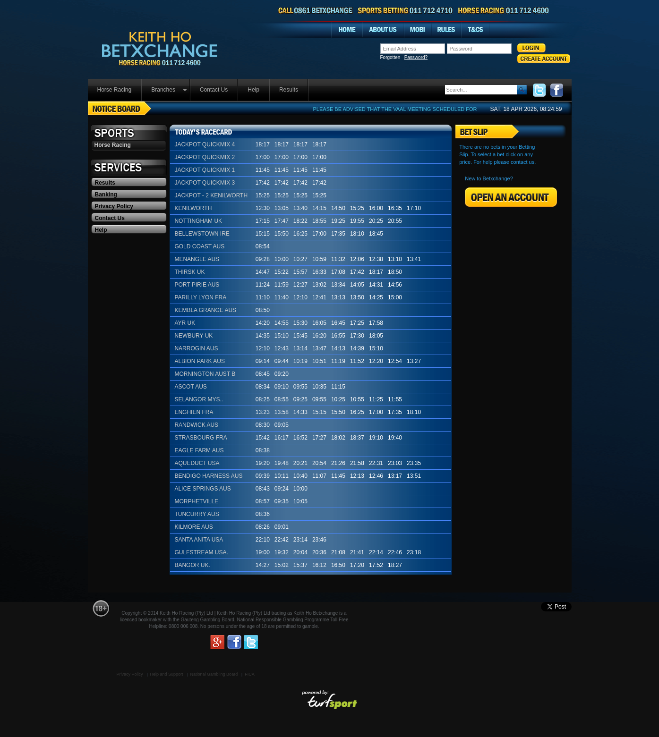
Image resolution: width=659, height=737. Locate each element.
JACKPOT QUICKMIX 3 (204, 182)
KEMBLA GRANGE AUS (205, 310)
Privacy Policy (114, 206)
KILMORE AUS (193, 527)
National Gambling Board (214, 674)
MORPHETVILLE (196, 501)
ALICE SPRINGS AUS (202, 488)
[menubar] (198, 90)
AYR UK (184, 323)
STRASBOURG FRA (200, 437)
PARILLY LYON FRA (200, 297)
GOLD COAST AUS (199, 246)
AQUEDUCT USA (196, 463)
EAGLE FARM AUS (198, 450)
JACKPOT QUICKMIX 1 (204, 170)
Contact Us (214, 89)
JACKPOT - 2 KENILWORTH (211, 195)
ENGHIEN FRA (193, 412)
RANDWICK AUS (196, 425)
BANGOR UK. (192, 565)
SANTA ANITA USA (198, 539)
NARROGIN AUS (196, 348)
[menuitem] (115, 90)
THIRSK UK (189, 272)
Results (288, 89)
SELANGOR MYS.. (198, 399)
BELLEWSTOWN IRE (201, 233)
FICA (250, 674)
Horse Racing (114, 89)
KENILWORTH (193, 208)
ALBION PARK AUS (199, 361)
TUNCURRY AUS (196, 514)
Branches (163, 89)
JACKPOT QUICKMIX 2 (204, 157)
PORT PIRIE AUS (196, 284)
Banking (106, 194)
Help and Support (166, 674)
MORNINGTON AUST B (204, 374)
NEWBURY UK (193, 335)
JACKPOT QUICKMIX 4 (204, 144)
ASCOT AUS (190, 386)
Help (253, 89)
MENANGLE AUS (196, 259)
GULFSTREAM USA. (201, 552)
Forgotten (404, 57)
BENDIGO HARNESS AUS (208, 476)
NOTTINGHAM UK (198, 221)
